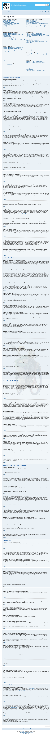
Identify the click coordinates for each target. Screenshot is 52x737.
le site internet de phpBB (21, 213)
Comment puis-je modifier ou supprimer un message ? (12, 48)
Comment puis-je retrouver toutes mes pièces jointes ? (35, 62)
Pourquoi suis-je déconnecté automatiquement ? (11, 28)
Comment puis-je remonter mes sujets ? (9, 61)
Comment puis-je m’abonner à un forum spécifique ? (35, 56)
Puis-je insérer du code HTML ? (8, 65)
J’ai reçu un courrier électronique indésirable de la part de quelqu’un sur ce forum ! (37, 36)
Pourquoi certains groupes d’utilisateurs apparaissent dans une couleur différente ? (36, 27)
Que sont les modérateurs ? (31, 21)
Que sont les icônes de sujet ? (8, 73)
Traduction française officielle (23, 732)
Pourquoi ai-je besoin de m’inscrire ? (9, 20)
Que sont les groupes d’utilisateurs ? (32, 22)
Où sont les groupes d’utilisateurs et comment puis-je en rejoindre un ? (37, 24)
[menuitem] (9, 12)
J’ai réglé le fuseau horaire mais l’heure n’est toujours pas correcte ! (14, 37)
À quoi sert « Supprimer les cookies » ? (9, 29)
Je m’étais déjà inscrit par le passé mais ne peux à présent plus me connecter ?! (14, 26)
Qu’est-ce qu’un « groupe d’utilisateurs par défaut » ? (35, 28)
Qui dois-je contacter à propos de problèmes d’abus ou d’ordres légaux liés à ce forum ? (36, 69)
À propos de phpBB (22, 690)
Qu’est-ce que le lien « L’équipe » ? (32, 29)
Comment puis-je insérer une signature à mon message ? (12, 49)
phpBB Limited (31, 688)
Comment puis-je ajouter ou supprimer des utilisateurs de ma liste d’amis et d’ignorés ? (37, 42)
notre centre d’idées (20, 697)
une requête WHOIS (13, 707)
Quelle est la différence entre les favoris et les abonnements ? (36, 53)
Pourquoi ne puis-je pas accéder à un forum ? (10, 53)
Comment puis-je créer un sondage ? (9, 50)
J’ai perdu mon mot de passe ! (8, 27)
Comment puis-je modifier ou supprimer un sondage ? (11, 52)
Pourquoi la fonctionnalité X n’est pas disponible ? (34, 67)
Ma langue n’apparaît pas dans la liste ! (9, 38)
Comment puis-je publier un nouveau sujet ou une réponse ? (13, 47)
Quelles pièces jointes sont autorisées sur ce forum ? (35, 61)
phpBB (23, 731)
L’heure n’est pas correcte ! (7, 36)
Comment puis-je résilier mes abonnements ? (33, 57)
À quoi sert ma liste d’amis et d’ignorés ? (33, 40)
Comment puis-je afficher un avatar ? (9, 40)
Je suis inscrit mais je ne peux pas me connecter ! (11, 23)
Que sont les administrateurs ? (31, 20)
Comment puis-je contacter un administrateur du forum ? (35, 70)
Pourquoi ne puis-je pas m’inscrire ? (8, 22)
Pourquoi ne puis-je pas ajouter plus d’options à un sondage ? (13, 51)
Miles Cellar (31, 732)
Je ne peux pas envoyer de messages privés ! (34, 33)
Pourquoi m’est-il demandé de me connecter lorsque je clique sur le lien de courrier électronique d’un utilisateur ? (14, 43)
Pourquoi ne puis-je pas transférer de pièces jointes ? (11, 54)
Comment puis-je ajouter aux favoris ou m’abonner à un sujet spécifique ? (36, 55)
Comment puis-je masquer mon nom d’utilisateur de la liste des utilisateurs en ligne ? (13, 35)
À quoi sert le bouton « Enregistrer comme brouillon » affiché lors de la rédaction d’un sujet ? (14, 58)
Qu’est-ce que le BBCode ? (7, 64)
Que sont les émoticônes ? (7, 66)
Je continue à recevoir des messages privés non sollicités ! (36, 34)
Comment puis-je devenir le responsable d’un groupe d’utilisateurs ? (37, 25)
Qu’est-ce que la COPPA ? (7, 21)
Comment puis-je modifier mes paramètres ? (10, 33)
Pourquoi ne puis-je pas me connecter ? (9, 24)
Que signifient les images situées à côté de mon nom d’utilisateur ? (14, 39)
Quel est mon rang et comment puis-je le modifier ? (11, 41)
